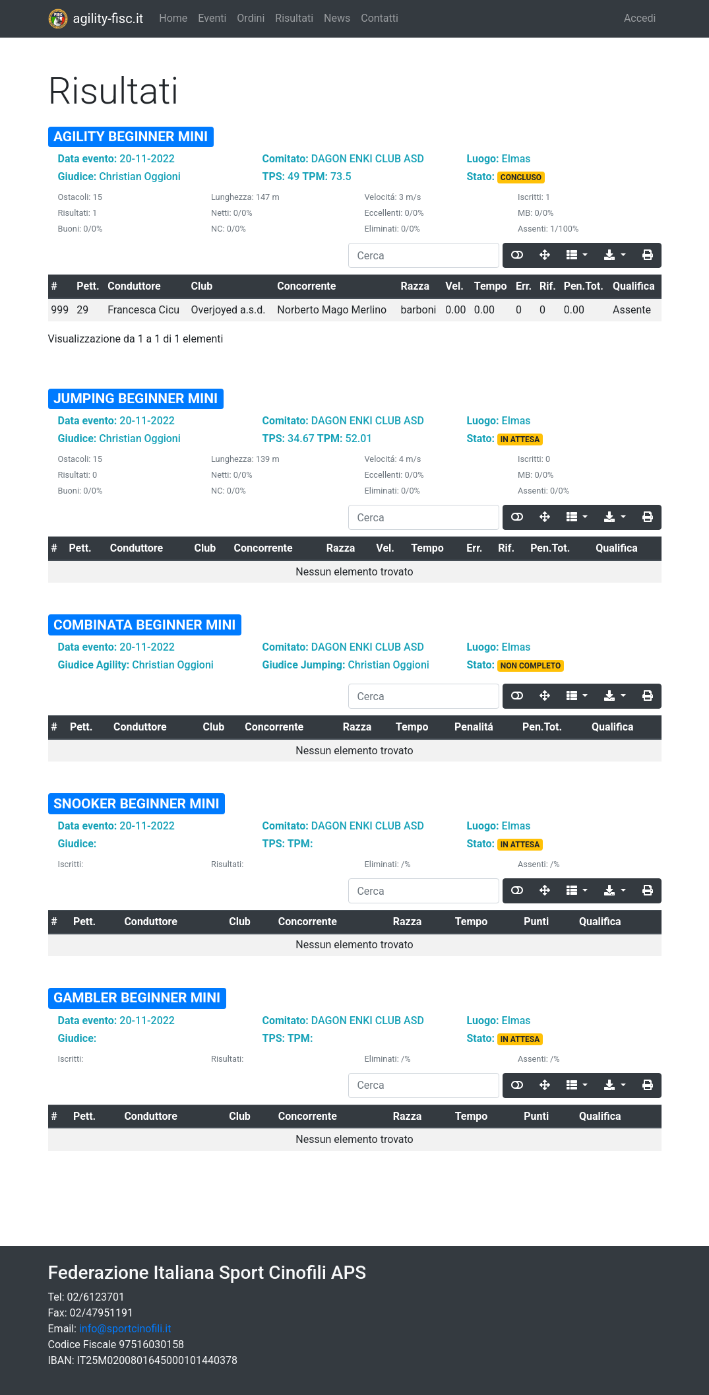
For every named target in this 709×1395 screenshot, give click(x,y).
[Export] (615, 255)
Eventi (212, 18)
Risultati (294, 18)
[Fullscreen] (545, 255)
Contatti (379, 18)
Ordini (250, 18)
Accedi (640, 18)
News (337, 18)
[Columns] (577, 255)
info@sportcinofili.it (125, 1328)
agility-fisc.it (96, 19)
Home (173, 18)
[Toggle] (517, 255)
